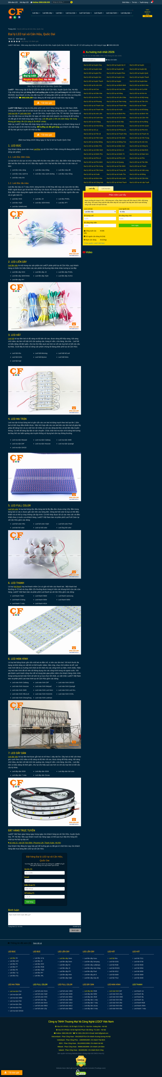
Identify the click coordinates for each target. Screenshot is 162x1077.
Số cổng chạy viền (100, 224)
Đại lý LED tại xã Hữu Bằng (93, 126)
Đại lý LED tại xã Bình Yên (139, 113)
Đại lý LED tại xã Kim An (138, 93)
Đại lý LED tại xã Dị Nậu (115, 122)
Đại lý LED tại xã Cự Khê (138, 89)
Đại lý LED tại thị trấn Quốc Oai (116, 179)
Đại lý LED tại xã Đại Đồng (93, 142)
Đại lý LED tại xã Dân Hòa (93, 93)
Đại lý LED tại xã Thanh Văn (94, 109)
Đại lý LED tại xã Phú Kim (139, 130)
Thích (10, 39)
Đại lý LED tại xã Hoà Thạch (117, 182)
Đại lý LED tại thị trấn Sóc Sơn (139, 143)
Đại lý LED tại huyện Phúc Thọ (116, 74)
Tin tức (134, 2)
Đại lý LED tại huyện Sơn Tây (116, 78)
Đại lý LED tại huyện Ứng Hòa (93, 66)
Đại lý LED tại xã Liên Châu (116, 97)
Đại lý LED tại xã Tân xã (92, 134)
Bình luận (19, 39)
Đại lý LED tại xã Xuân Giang (92, 175)
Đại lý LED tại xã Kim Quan (139, 126)
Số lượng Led (100, 217)
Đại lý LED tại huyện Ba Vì (116, 65)
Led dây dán (13, 757)
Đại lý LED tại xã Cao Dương (91, 90)
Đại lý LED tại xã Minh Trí (116, 154)
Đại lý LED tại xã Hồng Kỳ (139, 146)
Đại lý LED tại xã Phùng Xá (116, 130)
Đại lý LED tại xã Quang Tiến (115, 163)
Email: (26, 877)
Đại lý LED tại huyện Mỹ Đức (138, 70)
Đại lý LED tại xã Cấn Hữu (139, 178)
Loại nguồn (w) (135, 210)
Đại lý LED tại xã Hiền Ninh (93, 150)
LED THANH (137, 984)
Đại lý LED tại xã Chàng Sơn (92, 123)
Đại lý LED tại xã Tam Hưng (116, 101)
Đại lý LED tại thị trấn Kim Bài (93, 86)
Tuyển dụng (144, 2)
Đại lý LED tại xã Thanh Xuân (138, 167)
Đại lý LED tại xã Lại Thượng (91, 131)
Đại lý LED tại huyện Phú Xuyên (92, 74)
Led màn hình (25, 113)
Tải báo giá (44, 103)
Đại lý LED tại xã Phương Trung (93, 103)
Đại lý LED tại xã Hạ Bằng (139, 122)
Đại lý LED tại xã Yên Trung (139, 138)
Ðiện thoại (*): (29, 885)
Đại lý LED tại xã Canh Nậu (93, 118)
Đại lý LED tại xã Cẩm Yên (139, 118)
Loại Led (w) (100, 210)
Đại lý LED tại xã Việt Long (139, 170)
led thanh (17, 587)
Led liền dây (13, 265)
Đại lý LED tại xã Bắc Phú (93, 146)
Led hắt (11, 339)
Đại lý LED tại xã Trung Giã (116, 170)
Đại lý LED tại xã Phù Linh (116, 158)
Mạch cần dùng (90, 240)
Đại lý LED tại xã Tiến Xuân (93, 138)
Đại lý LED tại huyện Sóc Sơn (92, 78)
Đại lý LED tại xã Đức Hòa (93, 178)
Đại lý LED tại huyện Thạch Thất (93, 82)
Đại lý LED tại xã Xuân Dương (115, 111)
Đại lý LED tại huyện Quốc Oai (139, 74)
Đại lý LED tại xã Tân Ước (139, 101)
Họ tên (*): (28, 869)
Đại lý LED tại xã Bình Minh (116, 85)
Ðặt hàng (29, 902)
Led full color (13, 509)
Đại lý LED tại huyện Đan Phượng (138, 82)
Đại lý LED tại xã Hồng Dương (115, 94)
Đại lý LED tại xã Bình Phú (116, 113)
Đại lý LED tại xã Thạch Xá (139, 134)
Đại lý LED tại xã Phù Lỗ (92, 158)
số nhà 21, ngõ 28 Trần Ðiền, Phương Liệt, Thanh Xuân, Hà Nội (34, 843)
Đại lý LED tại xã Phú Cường (137, 159)
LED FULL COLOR (40, 984)
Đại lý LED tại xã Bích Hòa (139, 85)
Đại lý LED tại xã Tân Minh (116, 166)
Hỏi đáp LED (24, 2)
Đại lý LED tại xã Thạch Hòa (117, 134)
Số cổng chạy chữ (135, 217)
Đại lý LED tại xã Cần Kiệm (116, 118)
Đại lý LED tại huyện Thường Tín (114, 82)
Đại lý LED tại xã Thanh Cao (94, 105)
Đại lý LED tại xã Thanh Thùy (138, 107)
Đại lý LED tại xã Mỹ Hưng (139, 97)
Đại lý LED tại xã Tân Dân (139, 162)
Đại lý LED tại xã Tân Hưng (93, 166)
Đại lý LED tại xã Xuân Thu (116, 174)
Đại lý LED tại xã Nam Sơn (139, 154)
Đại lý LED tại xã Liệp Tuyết (139, 182)
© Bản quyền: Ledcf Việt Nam (94, 243)
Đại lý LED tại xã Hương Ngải (115, 127)
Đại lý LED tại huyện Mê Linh (115, 70)
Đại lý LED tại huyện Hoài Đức (93, 70)
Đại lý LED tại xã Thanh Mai (116, 105)
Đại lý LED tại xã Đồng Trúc (116, 142)
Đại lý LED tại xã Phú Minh (93, 162)
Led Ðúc (37, 149)
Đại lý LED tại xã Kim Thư (93, 97)
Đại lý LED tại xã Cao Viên (116, 89)
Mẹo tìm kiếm (111, 60)
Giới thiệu (125, 2)
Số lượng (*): (29, 893)
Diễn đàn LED (13, 2)
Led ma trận (13, 113)
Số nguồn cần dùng (92, 236)
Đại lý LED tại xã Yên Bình (116, 138)
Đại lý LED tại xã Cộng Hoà (93, 182)
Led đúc (12, 958)
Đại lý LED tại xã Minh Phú (93, 154)
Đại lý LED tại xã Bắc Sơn (116, 146)
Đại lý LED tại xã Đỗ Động (139, 109)
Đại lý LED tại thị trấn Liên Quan (93, 115)
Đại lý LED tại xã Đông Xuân (138, 175)
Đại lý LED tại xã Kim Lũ (115, 150)
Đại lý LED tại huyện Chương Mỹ (137, 66)
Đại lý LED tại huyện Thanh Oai (139, 78)
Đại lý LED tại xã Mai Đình (139, 150)
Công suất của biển (90, 232)
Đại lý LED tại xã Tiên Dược (93, 170)
